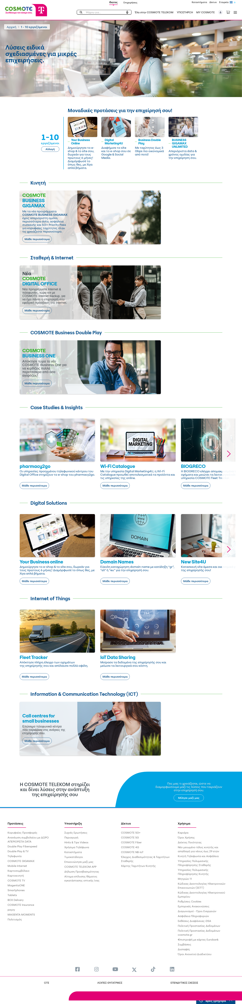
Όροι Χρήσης (186, 837)
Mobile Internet (17, 866)
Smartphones (16, 890)
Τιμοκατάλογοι (73, 857)
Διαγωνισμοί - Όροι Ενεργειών (197, 911)
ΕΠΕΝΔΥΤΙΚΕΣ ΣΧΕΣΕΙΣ (184, 982)
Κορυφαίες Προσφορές (22, 832)
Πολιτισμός (15, 919)
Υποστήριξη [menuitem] (73, 823)
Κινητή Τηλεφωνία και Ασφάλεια (198, 856)
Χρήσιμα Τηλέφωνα (76, 847)
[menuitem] (77, 969)
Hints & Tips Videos (76, 842)
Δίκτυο (213, 2)
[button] (220, 12)
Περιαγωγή (71, 837)
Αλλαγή (50, 149)
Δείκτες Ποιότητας (190, 842)
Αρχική (11, 27)
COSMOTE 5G (130, 837)
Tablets (12, 895)
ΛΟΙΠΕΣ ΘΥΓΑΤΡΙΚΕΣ (109, 982)
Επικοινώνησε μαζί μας (78, 861)
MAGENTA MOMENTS (21, 914)
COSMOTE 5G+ (130, 832)
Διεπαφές (184, 949)
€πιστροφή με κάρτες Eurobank (198, 939)
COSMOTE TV (16, 880)
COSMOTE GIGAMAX (21, 861)
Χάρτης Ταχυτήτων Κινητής (138, 866)
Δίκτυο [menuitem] (126, 823)
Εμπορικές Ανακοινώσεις (193, 906)
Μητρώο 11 (185, 878)
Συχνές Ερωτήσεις (75, 832)
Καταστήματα (199, 2)
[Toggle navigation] (234, 12)
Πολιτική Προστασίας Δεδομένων (199, 925)
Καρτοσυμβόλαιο (18, 870)
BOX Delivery (16, 900)
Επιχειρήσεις (130, 2)
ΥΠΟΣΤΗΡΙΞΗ (185, 12)
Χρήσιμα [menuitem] (184, 823)
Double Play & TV (18, 851)
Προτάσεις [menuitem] (15, 823)
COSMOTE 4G (130, 847)
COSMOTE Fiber (131, 842)
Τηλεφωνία (15, 856)
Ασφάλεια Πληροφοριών (193, 916)
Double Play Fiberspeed (22, 846)
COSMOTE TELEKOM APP (80, 866)
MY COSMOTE (205, 12)
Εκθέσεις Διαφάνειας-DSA (194, 921)
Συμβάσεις (184, 944)
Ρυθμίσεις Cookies (189, 901)
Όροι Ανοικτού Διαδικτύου (194, 954)
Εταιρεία (224, 2)
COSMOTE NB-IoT (132, 852)
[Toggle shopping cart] (229, 12)
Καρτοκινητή (16, 875)
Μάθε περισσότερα (37, 239)
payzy (11, 909)
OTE (46, 982)
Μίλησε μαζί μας (188, 798)
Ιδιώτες (113, 2)
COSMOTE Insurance (21, 904)
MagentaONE (16, 885)
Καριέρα (183, 832)
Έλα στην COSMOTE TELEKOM (154, 12)
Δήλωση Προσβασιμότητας (81, 871)
